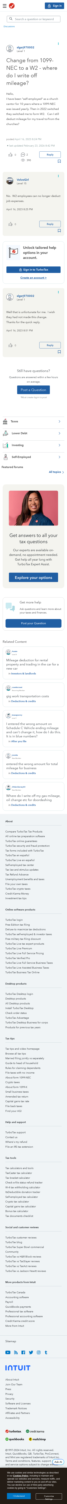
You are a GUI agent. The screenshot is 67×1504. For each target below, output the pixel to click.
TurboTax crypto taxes (17, 888)
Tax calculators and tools (19, 1168)
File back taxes (13, 1106)
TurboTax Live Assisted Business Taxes (27, 967)
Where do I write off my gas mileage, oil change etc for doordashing (33, 798)
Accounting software (17, 1297)
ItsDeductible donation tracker (22, 1192)
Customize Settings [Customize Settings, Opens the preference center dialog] (49, 1497)
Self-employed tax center (19, 865)
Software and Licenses (18, 1403)
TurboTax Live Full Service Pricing (24, 953)
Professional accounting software (24, 1316)
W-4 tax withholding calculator (22, 1187)
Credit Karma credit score (20, 1321)
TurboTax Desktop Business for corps (26, 1022)
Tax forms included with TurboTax (24, 850)
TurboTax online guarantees (21, 841)
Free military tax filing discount (23, 939)
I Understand (19, 1496)
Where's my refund (16, 1142)
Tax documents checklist (19, 1216)
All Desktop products (17, 1003)
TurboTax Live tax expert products (24, 943)
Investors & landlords (23, 673)
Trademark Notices (16, 1408)
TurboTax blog (13, 1242)
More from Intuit (14, 1325)
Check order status (16, 1013)
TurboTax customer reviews (20, 1237)
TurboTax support (15, 1132)
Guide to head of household (21, 1063)
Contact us (11, 1137)
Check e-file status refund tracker (24, 1182)
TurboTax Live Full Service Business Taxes (29, 962)
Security (9, 1398)
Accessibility (12, 1417)
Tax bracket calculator (17, 1177)
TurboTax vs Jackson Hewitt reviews (25, 1271)
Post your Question (33, 623)
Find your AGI (13, 1111)
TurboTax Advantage (17, 1017)
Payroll (9, 1302)
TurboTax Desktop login (19, 994)
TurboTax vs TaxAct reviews (20, 1266)
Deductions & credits (23, 701)
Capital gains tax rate (17, 1101)
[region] (33, 1486)
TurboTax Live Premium (18, 948)
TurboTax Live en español (20, 860)
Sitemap (10, 1341)
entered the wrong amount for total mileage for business (32, 766)
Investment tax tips (15, 898)
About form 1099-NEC (18, 1077)
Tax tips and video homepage (22, 1048)
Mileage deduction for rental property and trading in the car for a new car (32, 664)
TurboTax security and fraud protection (27, 845)
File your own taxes (16, 884)
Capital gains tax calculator (20, 1206)
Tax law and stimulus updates (21, 869)
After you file (18, 741)
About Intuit (12, 1379)
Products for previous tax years (22, 1027)
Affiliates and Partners (17, 1413)
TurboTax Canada (15, 1292)
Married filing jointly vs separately (24, 1058)
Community (12, 1251)
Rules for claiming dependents (22, 1068)
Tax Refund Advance (17, 874)
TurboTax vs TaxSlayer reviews (22, 1261)
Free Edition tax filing (17, 924)
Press (8, 1389)
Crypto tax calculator (17, 1201)
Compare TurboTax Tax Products (23, 831)
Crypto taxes (12, 1082)
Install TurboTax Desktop (19, 1008)
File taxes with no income (19, 1072)
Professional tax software (19, 1311)
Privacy (9, 1394)
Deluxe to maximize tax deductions (25, 929)
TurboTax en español (17, 855)
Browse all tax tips (15, 1053)
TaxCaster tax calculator (18, 1173)
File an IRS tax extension (19, 1146)
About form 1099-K (16, 1087)
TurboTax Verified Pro (17, 958)
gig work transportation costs (27, 696)
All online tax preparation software (25, 836)
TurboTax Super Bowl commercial (24, 1247)
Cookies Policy (20, 1476)
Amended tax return (16, 1096)
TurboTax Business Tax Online (22, 972)
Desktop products (15, 998)
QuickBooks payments (18, 1306)
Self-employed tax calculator (21, 1197)
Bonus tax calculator (16, 1211)
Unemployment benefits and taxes (24, 879)
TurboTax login (14, 919)
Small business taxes (17, 1091)
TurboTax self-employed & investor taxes (28, 934)
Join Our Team (13, 1384)
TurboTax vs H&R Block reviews (23, 1256)
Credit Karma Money (17, 893)
